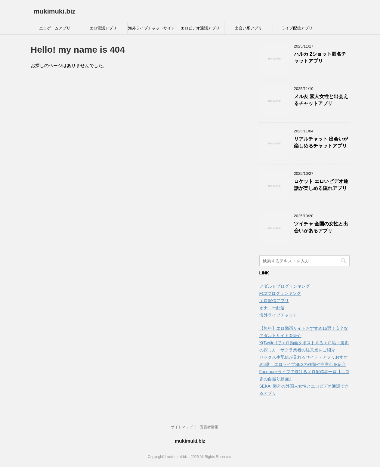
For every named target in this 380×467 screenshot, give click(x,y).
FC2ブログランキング (280, 293)
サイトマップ (182, 427)
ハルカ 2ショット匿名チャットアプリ (320, 57)
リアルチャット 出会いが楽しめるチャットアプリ (321, 142)
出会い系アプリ (248, 28)
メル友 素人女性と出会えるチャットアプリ (321, 100)
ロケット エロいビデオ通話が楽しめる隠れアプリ (321, 185)
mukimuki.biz (55, 11)
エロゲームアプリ (54, 28)
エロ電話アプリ (103, 28)
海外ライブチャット (278, 315)
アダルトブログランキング (284, 286)
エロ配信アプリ (274, 300)
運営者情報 (209, 427)
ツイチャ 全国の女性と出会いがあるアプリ (321, 227)
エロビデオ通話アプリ (200, 28)
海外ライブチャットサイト (151, 28)
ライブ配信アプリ (297, 28)
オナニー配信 (272, 307)
